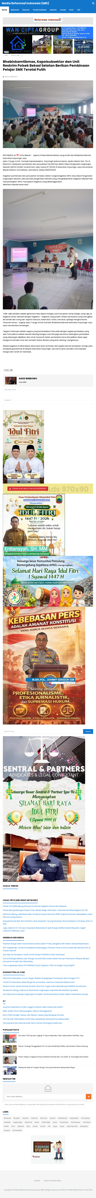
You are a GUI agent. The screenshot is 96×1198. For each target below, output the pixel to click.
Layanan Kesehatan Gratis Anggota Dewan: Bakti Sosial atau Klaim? (33, 1007)
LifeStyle (7, 1122)
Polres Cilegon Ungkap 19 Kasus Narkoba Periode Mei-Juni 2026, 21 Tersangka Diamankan (53, 1057)
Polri (13, 1126)
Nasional (28, 1122)
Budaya (17, 1118)
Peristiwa (86, 1122)
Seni (28, 1126)
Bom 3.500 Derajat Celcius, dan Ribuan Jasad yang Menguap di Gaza (33, 1015)
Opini (55, 1122)
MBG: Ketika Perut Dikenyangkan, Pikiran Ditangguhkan (27, 1011)
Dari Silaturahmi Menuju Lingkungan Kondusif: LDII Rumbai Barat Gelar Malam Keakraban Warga (45, 994)
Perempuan (75, 1122)
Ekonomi (43, 1118)
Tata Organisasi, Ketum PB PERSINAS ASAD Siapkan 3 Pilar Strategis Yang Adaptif (39, 965)
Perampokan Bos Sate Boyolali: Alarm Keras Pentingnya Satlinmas (32, 1023)
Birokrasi (7, 1118)
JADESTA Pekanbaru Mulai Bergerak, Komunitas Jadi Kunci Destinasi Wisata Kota (39, 982)
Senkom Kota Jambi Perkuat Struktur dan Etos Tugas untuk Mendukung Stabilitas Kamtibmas (44, 986)
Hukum (52, 1118)
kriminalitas (17, 1130)
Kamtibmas (62, 1118)
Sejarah (21, 1126)
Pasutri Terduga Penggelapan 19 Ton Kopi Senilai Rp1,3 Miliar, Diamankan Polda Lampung (53, 1046)
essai (62, 1126)
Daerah (25, 1118)
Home (6, 55)
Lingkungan (17, 1122)
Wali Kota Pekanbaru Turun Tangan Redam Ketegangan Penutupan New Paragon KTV (41, 978)
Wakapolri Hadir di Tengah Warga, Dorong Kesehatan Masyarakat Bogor (46, 1067)
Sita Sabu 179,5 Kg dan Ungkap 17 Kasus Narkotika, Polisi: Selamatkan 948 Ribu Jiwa (50, 1035)
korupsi (7, 1130)
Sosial (35, 1126)
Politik (6, 1126)
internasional (72, 1126)
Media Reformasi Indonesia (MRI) (31, 1190)
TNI (49, 1126)
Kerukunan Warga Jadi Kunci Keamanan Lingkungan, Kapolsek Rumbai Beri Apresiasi (40, 990)
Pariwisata (64, 1122)
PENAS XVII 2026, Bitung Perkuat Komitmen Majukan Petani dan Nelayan (35, 906)
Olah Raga (46, 1122)
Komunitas (85, 1118)
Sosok (42, 1126)
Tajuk (55, 1126)
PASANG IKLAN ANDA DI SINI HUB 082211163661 (29, 488)
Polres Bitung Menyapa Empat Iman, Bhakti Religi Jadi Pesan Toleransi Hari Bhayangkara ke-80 (45, 910)
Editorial (34, 1118)
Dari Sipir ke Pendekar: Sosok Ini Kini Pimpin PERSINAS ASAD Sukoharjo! (34, 954)
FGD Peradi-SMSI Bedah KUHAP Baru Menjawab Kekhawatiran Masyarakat (36, 1019)
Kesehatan (74, 1118)
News (37, 1122)
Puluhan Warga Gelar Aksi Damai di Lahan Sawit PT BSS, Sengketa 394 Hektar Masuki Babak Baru (46, 943)
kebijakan (84, 1126)
